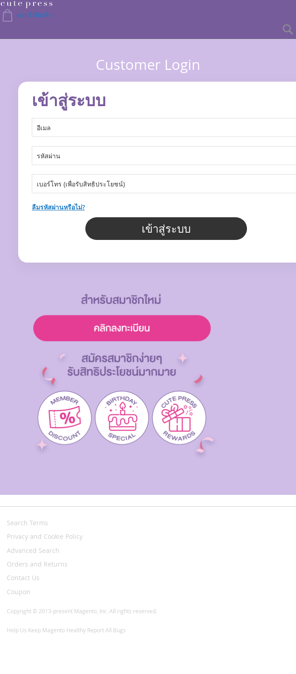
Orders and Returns (37, 564)
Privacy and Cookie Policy (45, 536)
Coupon (18, 591)
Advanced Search (33, 550)
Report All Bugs (106, 630)
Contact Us (23, 577)
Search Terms (27, 522)
